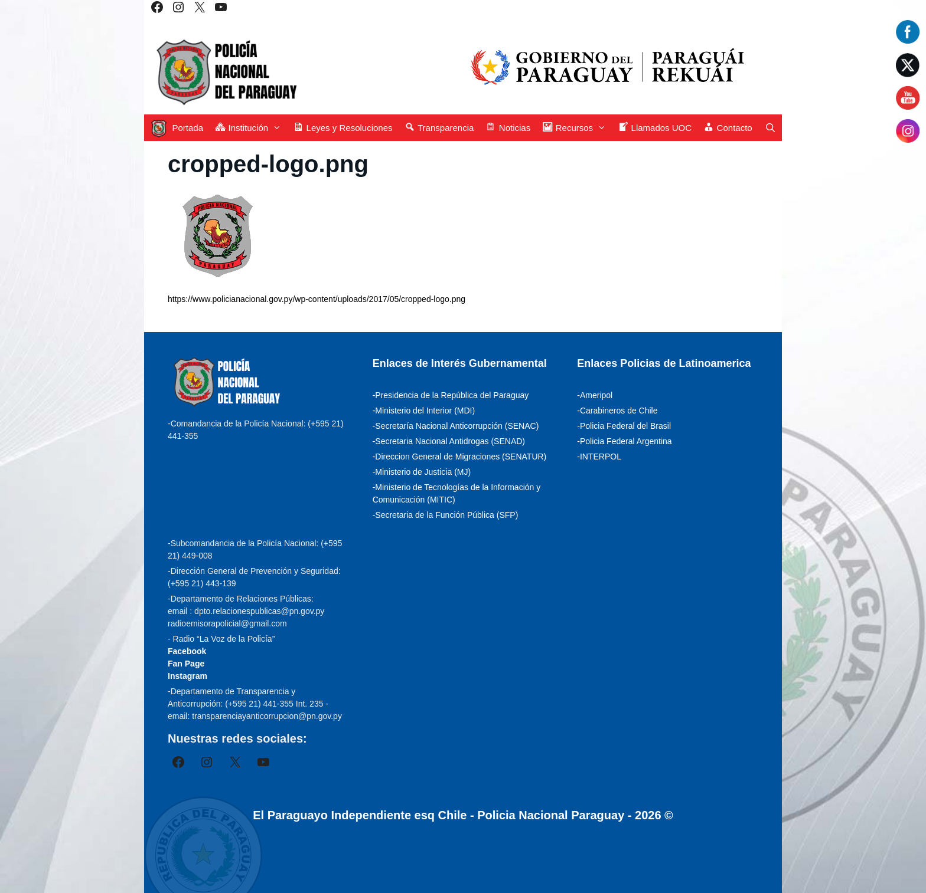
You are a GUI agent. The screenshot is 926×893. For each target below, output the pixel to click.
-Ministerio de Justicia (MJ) (422, 472)
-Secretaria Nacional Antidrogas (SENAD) (449, 441)
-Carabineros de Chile (617, 410)
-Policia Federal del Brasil (624, 426)
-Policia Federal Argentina (624, 441)
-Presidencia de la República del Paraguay (451, 395)
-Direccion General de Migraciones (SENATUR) (460, 456)
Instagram (187, 676)
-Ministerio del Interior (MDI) (424, 410)
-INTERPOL (599, 456)
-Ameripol (594, 395)
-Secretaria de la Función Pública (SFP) (446, 515)
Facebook (187, 651)
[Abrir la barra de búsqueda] (770, 127)
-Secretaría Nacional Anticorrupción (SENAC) (456, 426)
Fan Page (186, 663)
